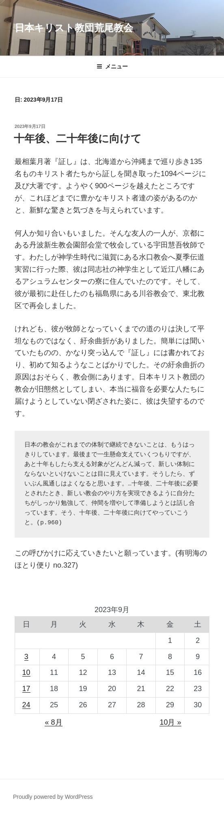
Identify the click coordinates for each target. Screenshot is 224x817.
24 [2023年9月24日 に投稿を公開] (26, 705)
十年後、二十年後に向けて (78, 138)
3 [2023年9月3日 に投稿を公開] (26, 657)
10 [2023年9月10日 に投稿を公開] (26, 672)
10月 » (170, 722)
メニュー (112, 66)
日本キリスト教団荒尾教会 (74, 27)
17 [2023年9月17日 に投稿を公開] (26, 689)
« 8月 (53, 722)
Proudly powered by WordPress (53, 797)
